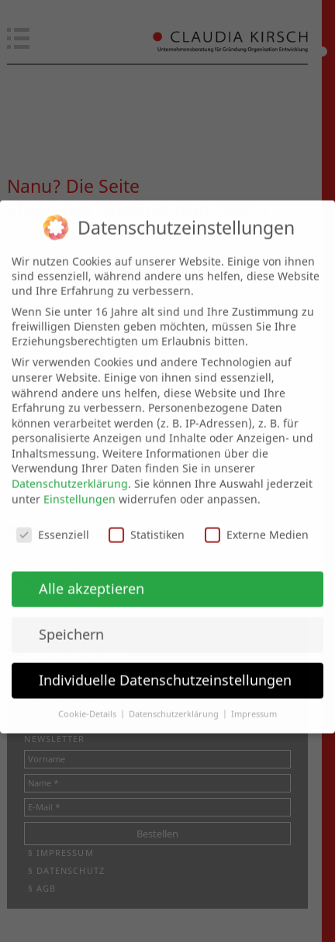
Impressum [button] (254, 702)
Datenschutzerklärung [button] (175, 702)
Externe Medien (257, 523)
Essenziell (52, 523)
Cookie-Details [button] (88, 702)
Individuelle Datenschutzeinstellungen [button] (165, 668)
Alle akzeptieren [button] (91, 577)
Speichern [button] (71, 623)
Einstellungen (79, 487)
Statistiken (147, 523)
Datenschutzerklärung (70, 472)
